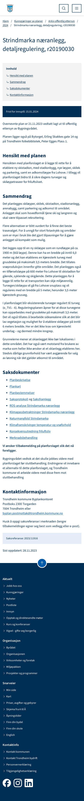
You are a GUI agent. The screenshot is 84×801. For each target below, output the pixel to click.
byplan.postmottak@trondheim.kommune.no (33, 513)
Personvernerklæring (17, 765)
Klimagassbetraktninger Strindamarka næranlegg (42, 412)
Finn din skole (13, 728)
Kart (7, 696)
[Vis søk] (63, 8)
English (9, 735)
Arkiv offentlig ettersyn (61, 21)
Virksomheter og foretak (19, 660)
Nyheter (9, 599)
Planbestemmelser (22, 393)
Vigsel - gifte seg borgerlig (19, 631)
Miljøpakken (12, 667)
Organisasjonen (14, 654)
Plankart (15, 386)
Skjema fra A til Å (14, 709)
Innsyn (8, 611)
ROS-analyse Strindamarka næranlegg (35, 406)
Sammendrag (16, 82)
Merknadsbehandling (23, 438)
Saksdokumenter (18, 88)
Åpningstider (12, 716)
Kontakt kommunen (16, 752)
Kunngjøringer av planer (28, 21)
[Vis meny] (76, 8)
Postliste (9, 605)
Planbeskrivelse (20, 380)
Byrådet (9, 648)
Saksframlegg (42, 399)
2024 (5, 25)
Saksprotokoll (19, 399)
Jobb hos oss (12, 586)
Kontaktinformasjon (19, 95)
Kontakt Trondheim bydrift (20, 758)
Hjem (6, 21)
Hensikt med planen (19, 75)
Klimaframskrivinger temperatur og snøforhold (40, 425)
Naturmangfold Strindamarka (29, 418)
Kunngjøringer (13, 592)
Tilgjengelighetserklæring (19, 771)
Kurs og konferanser (16, 624)
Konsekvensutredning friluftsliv (30, 431)
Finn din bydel (13, 722)
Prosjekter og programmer (20, 673)
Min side (9, 690)
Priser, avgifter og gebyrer (19, 703)
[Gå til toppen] (42, 563)
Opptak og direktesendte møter (23, 618)
